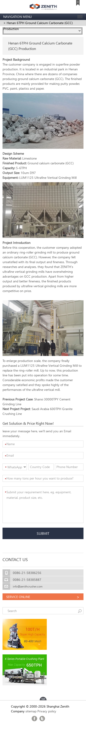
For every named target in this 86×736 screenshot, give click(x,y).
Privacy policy (46, 711)
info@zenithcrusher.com (27, 586)
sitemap (30, 711)
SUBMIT (43, 533)
